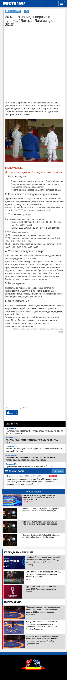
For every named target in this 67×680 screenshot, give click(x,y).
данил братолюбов (16, 476)
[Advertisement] (27, 46)
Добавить (58, 471)
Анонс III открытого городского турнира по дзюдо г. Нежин (32, 440)
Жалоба (53, 476)
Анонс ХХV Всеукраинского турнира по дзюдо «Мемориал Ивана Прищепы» (34, 449)
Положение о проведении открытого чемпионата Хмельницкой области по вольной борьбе (30, 458)
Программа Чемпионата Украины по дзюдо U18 (29, 465)
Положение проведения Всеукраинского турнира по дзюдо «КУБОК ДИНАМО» (34, 431)
